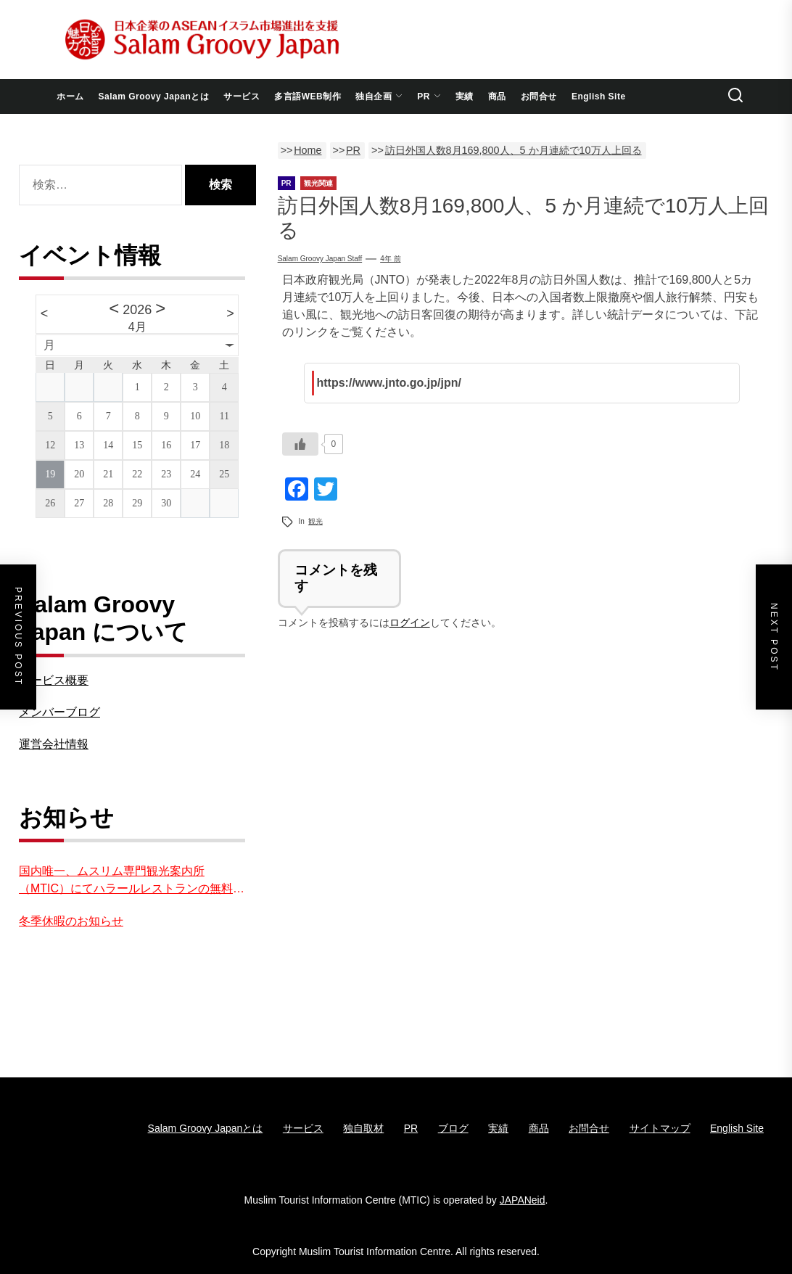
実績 (464, 96)
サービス (241, 96)
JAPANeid (522, 1200)
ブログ (453, 1128)
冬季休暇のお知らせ (71, 921)
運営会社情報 (53, 744)
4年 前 (390, 259)
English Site (599, 96)
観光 (315, 521)
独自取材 (363, 1128)
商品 (497, 96)
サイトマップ (660, 1128)
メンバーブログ (59, 712)
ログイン (409, 622)
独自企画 (379, 96)
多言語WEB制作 (307, 96)
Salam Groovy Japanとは (154, 96)
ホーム (70, 96)
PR (429, 96)
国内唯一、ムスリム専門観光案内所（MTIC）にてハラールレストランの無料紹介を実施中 (131, 881)
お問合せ (539, 96)
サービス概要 (53, 680)
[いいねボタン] (300, 444)
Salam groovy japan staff (320, 259)
